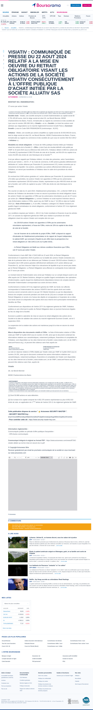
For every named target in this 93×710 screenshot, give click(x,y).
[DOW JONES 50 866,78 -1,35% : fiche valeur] (20, 22)
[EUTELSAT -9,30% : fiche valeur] (86, 22)
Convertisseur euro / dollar (54, 646)
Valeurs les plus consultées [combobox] (12, 603)
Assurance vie (36, 656)
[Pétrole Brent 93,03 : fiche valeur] (39, 22)
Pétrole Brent (6, 611)
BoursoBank (62, 12)
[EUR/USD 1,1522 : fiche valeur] (56, 22)
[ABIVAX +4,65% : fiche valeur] (71, 23)
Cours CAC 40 (6, 646)
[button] (2, 5)
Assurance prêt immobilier (70, 656)
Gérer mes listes (7, 628)
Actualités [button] (6, 16)
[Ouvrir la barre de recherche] (67, 5)
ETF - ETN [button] (44, 17)
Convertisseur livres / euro (77, 640)
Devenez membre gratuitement (33, 528)
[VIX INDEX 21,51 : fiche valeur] (56, 23)
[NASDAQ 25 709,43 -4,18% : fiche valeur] (20, 23)
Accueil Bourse (6, 640)
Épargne (15, 12)
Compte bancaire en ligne (9, 658)
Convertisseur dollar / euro (54, 643)
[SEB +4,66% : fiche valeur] (71, 22)
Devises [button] (66, 16)
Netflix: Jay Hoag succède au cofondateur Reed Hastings (49, 579)
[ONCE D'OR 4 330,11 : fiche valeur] (39, 23)
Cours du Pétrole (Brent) (31, 646)
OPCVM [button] (52, 16)
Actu (52, 12)
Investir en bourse (68, 658)
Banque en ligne (6, 656)
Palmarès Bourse (29, 643)
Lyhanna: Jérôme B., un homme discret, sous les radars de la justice (53, 537)
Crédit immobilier (37, 658)
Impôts (44, 12)
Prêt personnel (36, 661)
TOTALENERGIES (8, 623)
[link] (3, 680)
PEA (64, 661)
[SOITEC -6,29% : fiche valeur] (86, 23)
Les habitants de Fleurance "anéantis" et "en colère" (47, 565)
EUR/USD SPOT (7, 617)
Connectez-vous (31, 526)
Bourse (6, 12)
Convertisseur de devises (54, 640)
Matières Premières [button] (77, 17)
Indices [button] (21, 16)
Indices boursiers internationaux (34, 640)
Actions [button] (14, 16)
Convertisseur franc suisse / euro (79, 643)
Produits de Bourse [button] (32, 17)
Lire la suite (59, 545)
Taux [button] (59, 16)
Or (4, 620)
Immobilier (34, 12)
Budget (24, 12)
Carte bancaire (6, 661)
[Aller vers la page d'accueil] (47, 5)
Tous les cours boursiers (9, 643)
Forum (88, 16)
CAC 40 (5, 614)
